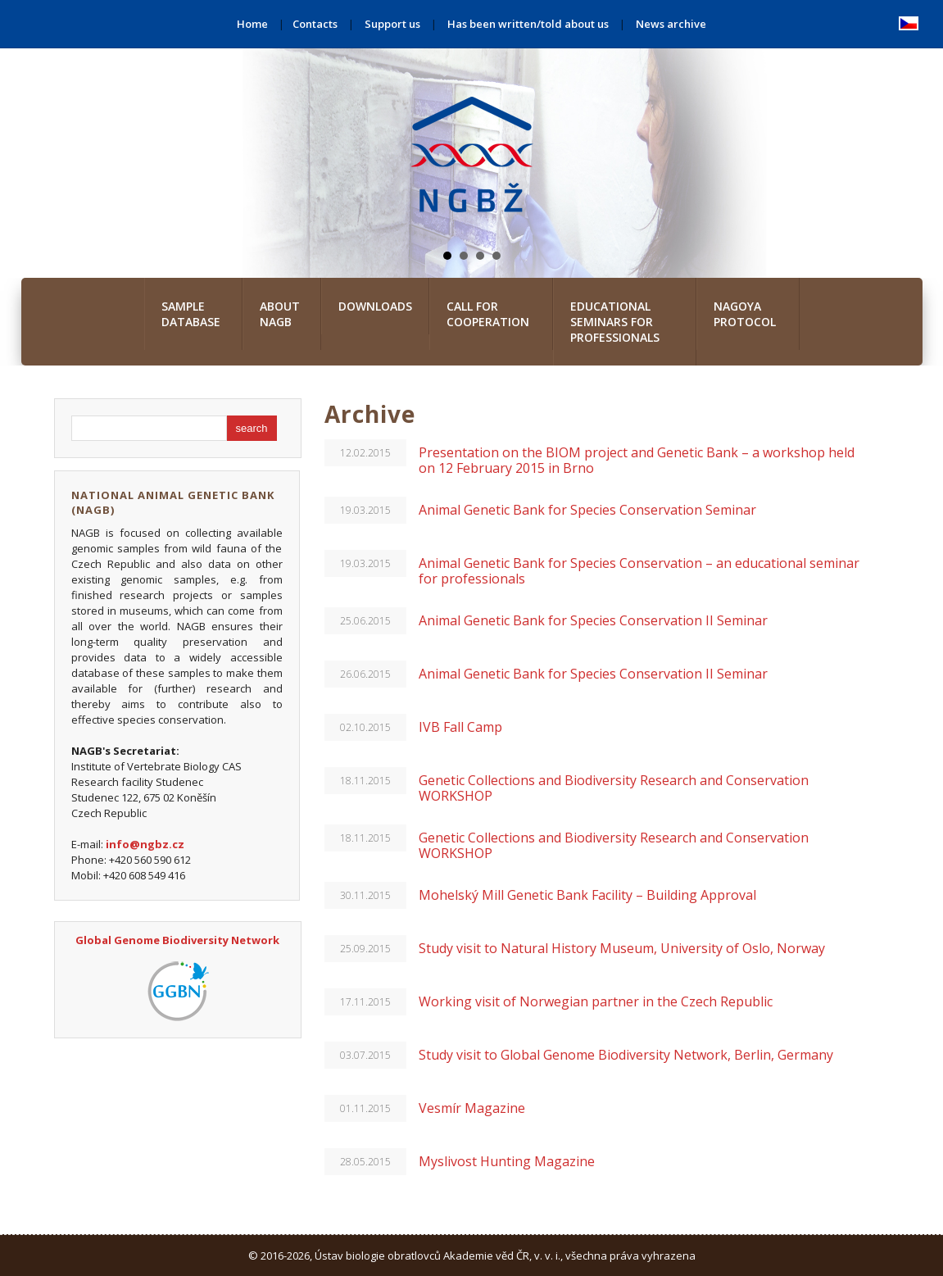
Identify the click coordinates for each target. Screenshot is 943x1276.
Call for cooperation (488, 313)
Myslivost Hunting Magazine (507, 1161)
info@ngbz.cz (145, 844)
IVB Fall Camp (460, 727)
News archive (671, 23)
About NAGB (280, 313)
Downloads (375, 306)
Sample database (190, 313)
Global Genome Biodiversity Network (177, 940)
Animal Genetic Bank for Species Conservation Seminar (587, 510)
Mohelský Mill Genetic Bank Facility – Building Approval (587, 895)
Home (252, 23)
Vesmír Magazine (472, 1108)
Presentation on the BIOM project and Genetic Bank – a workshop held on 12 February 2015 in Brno (637, 460)
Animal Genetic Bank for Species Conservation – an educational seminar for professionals (639, 571)
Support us (392, 23)
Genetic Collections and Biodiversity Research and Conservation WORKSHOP (614, 788)
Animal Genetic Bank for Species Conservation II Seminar (593, 620)
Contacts (315, 23)
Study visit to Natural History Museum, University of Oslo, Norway (622, 948)
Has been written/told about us (528, 23)
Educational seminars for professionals (615, 321)
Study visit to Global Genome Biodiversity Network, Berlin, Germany (626, 1055)
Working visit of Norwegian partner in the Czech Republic (596, 1001)
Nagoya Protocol (745, 313)
